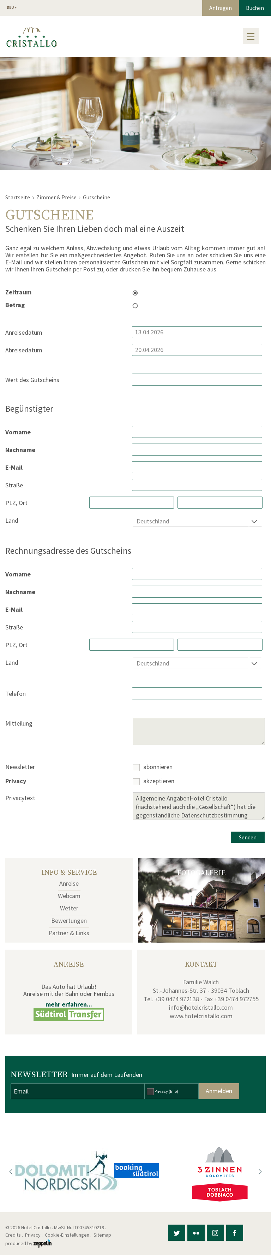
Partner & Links (69, 933)
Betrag (15, 305)
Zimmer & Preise (56, 197)
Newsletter (20, 767)
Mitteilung (18, 723)
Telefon (15, 694)
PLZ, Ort (16, 503)
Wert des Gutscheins (32, 380)
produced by (28, 1243)
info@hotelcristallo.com (201, 1007)
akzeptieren (158, 781)
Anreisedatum (23, 332)
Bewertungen (69, 920)
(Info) (173, 1091)
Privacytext (20, 798)
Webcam (69, 896)
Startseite (17, 197)
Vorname (18, 432)
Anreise (69, 883)
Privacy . (34, 1235)
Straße (14, 485)
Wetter (69, 908)
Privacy (15, 781)
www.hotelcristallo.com (201, 1016)
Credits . (14, 1235)
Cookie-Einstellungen (67, 1235)
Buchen (255, 7)
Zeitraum (18, 292)
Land (11, 520)
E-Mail (14, 467)
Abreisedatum (23, 350)
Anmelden (219, 1091)
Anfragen (220, 7)
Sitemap (103, 1235)
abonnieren (158, 767)
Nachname (20, 450)
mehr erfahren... (69, 1004)
